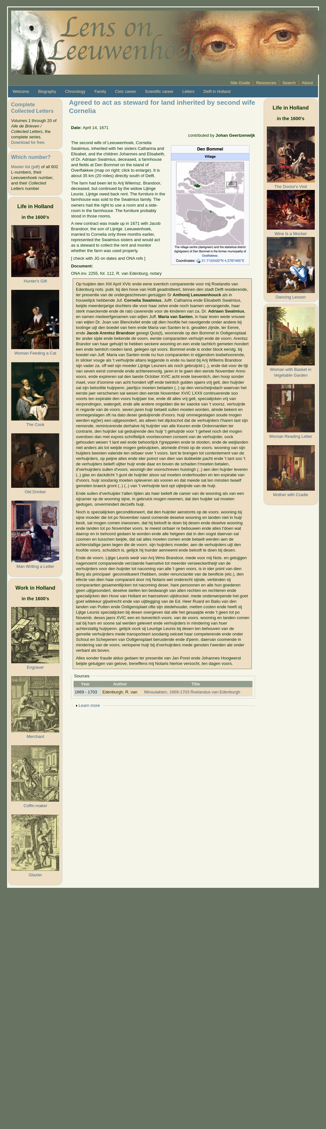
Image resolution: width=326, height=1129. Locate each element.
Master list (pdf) (25, 166)
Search (289, 82)
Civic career (125, 91)
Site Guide (240, 82)
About (307, 82)
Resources (266, 82)
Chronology (75, 91)
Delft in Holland (216, 91)
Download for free (27, 142)
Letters (188, 91)
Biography (47, 91)
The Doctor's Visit (290, 186)
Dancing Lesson (291, 297)
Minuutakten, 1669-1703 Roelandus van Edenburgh (192, 692)
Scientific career (159, 91)
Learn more (89, 705)
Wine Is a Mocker (290, 233)
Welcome (20, 91)
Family (100, 91)
